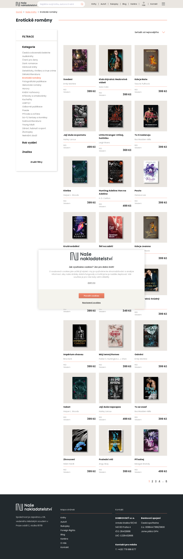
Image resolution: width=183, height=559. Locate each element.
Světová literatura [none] (31, 121)
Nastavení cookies (91, 302)
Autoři (103, 4)
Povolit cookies (91, 295)
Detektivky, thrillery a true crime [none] (39, 70)
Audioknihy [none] (27, 56)
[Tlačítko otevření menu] (163, 4)
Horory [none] (25, 88)
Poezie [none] (25, 110)
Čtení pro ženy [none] (30, 60)
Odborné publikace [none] (32, 106)
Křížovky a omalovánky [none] (34, 96)
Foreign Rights (67, 530)
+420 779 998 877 (127, 549)
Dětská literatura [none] (31, 74)
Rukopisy (114, 4)
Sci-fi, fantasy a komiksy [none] (34, 117)
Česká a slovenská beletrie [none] (36, 52)
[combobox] (61, 4)
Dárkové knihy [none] (29, 67)
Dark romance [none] (30, 63)
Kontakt (154, 4)
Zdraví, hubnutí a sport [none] (34, 128)
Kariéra (134, 4)
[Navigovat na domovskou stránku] (26, 4)
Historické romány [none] (31, 85)
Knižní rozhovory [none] (31, 92)
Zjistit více (91, 283)
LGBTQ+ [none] (26, 103)
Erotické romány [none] (31, 78)
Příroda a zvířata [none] (31, 114)
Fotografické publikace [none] (34, 81)
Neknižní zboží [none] (29, 135)
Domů (19, 12)
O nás (143, 3)
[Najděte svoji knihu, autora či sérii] (58, 4)
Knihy (94, 4)
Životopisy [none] (27, 132)
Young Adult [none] (28, 124)
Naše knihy (31, 12)
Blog (124, 4)
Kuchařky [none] (27, 99)
